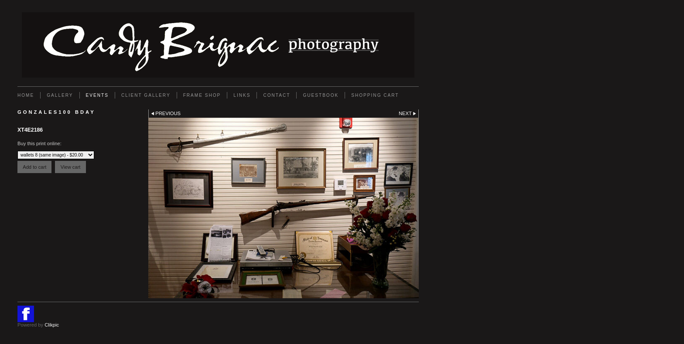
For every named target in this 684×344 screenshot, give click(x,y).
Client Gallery (146, 95)
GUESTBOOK (321, 95)
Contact (276, 95)
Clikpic (51, 324)
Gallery (60, 95)
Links (241, 95)
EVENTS (97, 95)
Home (25, 95)
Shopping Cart (375, 95)
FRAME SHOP (202, 95)
